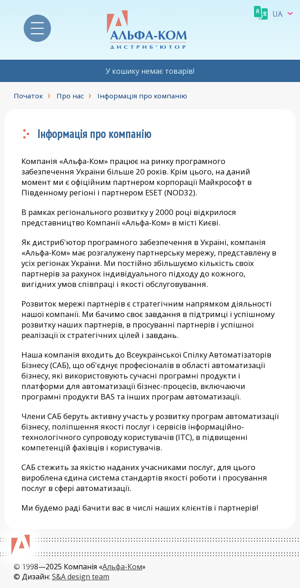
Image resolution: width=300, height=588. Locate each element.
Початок (28, 95)
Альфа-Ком (122, 567)
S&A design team (80, 577)
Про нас (70, 95)
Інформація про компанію (142, 95)
